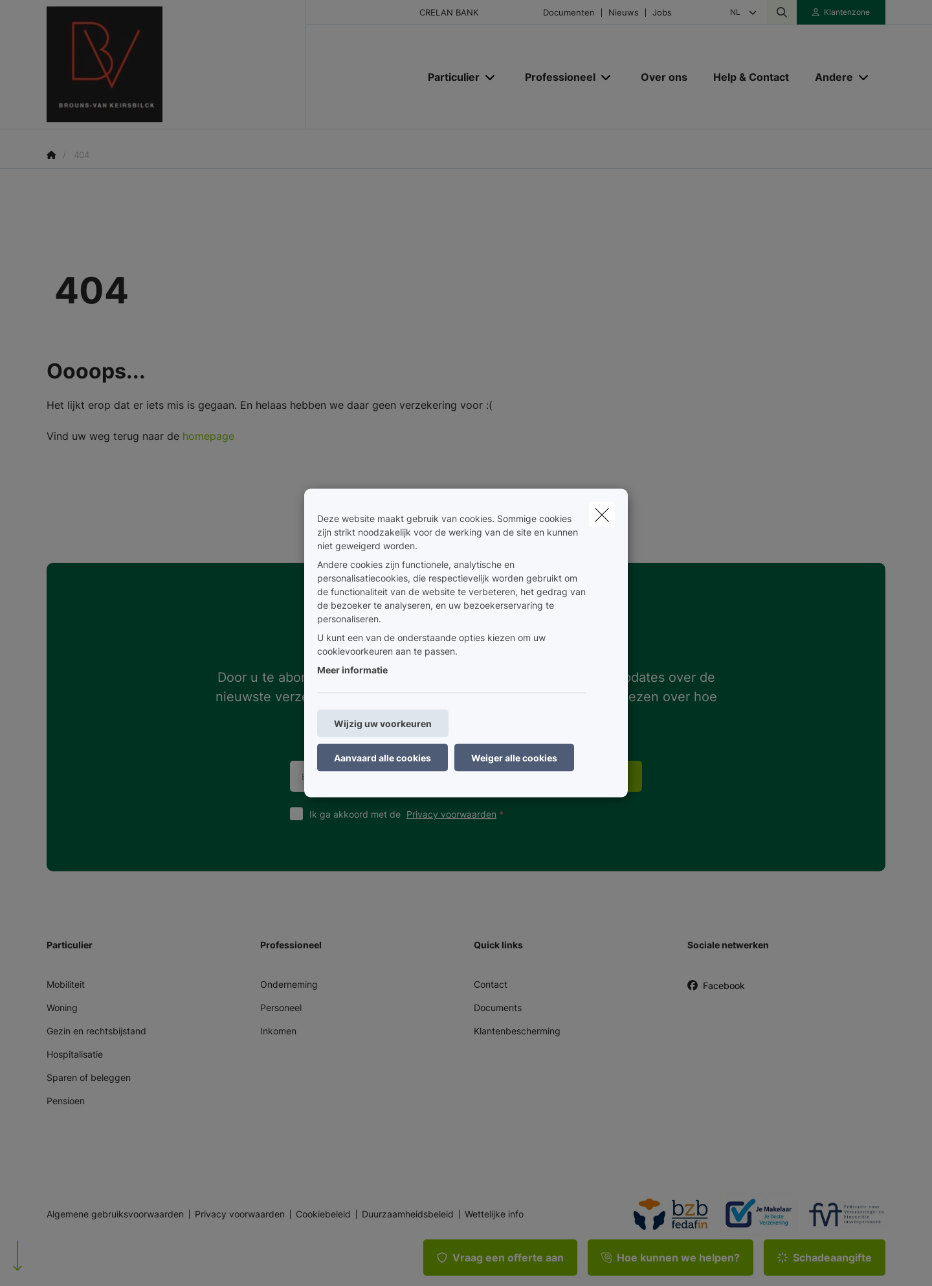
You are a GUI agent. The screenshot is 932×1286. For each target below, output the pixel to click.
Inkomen (278, 1030)
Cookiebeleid (323, 1214)
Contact (490, 984)
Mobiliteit (66, 984)
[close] (602, 515)
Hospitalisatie (75, 1054)
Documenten (569, 12)
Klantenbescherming (517, 1030)
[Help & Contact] (751, 77)
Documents (498, 1007)
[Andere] (829, 77)
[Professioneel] (555, 77)
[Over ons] (664, 77)
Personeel (281, 1007)
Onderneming (289, 984)
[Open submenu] (491, 77)
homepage (208, 436)
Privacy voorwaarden (451, 814)
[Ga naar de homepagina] (176, 64)
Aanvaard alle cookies (382, 757)
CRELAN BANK (448, 12)
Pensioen (66, 1100)
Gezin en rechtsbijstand (96, 1030)
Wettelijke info (494, 1214)
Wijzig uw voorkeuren (383, 723)
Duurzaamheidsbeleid (408, 1214)
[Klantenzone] (841, 12)
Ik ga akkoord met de (409, 814)
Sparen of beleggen (89, 1077)
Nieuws (623, 12)
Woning (62, 1007)
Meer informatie (352, 669)
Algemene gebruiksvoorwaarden (115, 1214)
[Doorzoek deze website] (782, 12)
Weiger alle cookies (514, 757)
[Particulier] (449, 77)
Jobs (662, 12)
